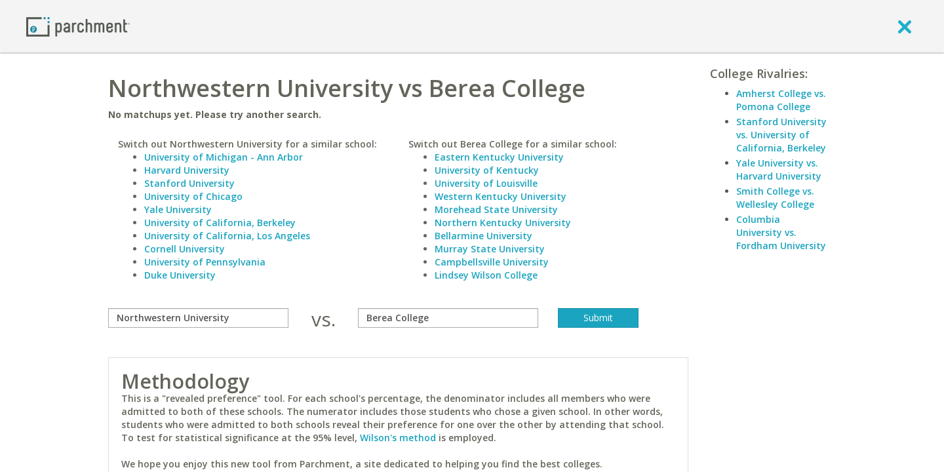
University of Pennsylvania (205, 262)
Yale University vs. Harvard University (778, 169)
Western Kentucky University (500, 196)
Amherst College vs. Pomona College (781, 100)
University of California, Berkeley (220, 222)
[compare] (198, 318)
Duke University (180, 275)
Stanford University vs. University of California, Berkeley (781, 134)
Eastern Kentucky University (499, 157)
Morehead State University (496, 209)
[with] (448, 318)
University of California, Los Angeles (227, 235)
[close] (905, 26)
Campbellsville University (492, 262)
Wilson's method (398, 437)
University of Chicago (193, 196)
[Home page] (78, 26)
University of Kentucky (487, 170)
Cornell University (184, 249)
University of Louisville (486, 183)
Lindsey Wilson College (486, 275)
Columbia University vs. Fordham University (781, 232)
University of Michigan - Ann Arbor (223, 157)
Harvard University (186, 170)
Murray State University (490, 249)
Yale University (178, 209)
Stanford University (189, 183)
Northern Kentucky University (503, 222)
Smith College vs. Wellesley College (775, 197)
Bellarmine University (483, 235)
